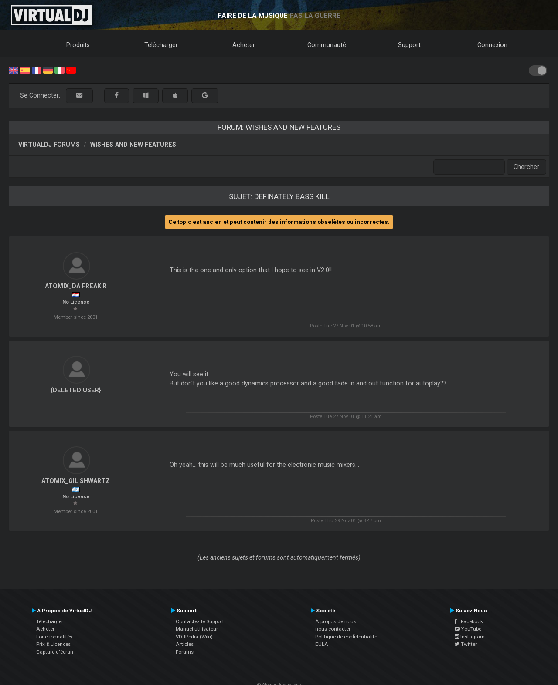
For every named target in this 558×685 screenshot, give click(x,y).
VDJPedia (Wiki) (194, 637)
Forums (185, 652)
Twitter (466, 644)
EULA (321, 644)
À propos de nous (335, 621)
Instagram (470, 637)
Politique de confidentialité (346, 637)
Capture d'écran (54, 652)
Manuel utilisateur (197, 629)
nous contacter (332, 629)
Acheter (243, 44)
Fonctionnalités (54, 637)
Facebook (469, 621)
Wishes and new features (133, 144)
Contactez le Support (200, 621)
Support (409, 44)
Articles (185, 644)
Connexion (492, 44)
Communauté (326, 44)
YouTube (468, 629)
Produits (78, 44)
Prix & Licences (53, 644)
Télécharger (161, 44)
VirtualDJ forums (49, 144)
